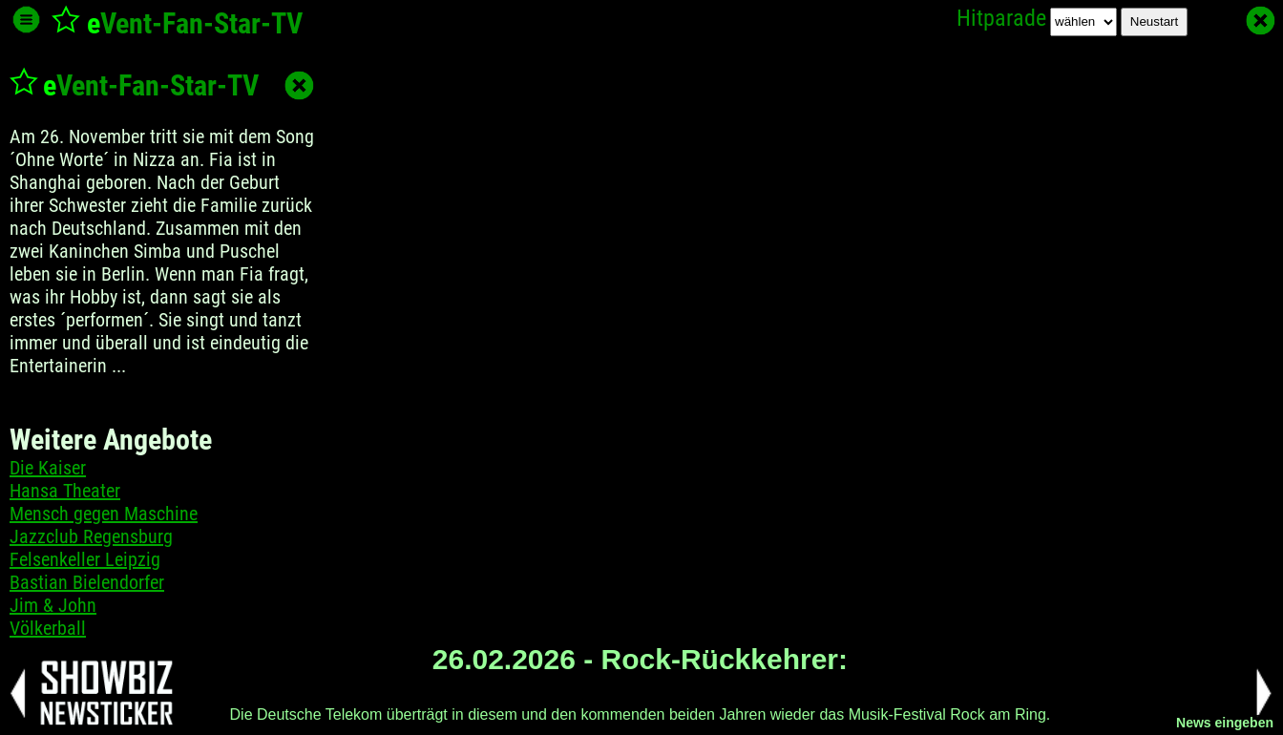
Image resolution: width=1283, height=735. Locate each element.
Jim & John (53, 605)
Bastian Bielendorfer (87, 582)
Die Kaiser (48, 467)
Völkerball (48, 628)
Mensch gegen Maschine (104, 513)
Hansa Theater (65, 490)
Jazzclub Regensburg (91, 536)
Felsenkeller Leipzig (85, 559)
